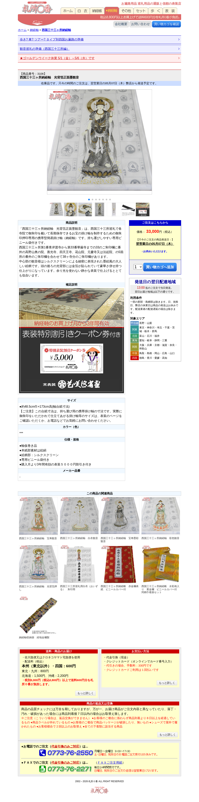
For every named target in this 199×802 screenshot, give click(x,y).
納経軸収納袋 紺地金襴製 (38, 617)
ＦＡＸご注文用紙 (109, 762)
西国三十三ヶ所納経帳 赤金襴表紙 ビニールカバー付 (120, 568)
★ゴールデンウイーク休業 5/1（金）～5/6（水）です (57, 58)
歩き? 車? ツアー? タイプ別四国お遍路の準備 (52, 39)
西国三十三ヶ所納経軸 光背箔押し (38, 568)
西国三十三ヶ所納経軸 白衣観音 (79, 518)
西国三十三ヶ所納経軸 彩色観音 (160, 518)
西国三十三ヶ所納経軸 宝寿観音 (38, 518)
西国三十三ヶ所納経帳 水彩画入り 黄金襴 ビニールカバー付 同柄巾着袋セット (160, 569)
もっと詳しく (85, 693)
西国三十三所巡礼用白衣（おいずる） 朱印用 (79, 568)
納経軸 (34, 30)
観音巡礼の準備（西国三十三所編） (45, 48)
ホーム (22, 30)
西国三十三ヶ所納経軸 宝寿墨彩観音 (120, 520)
